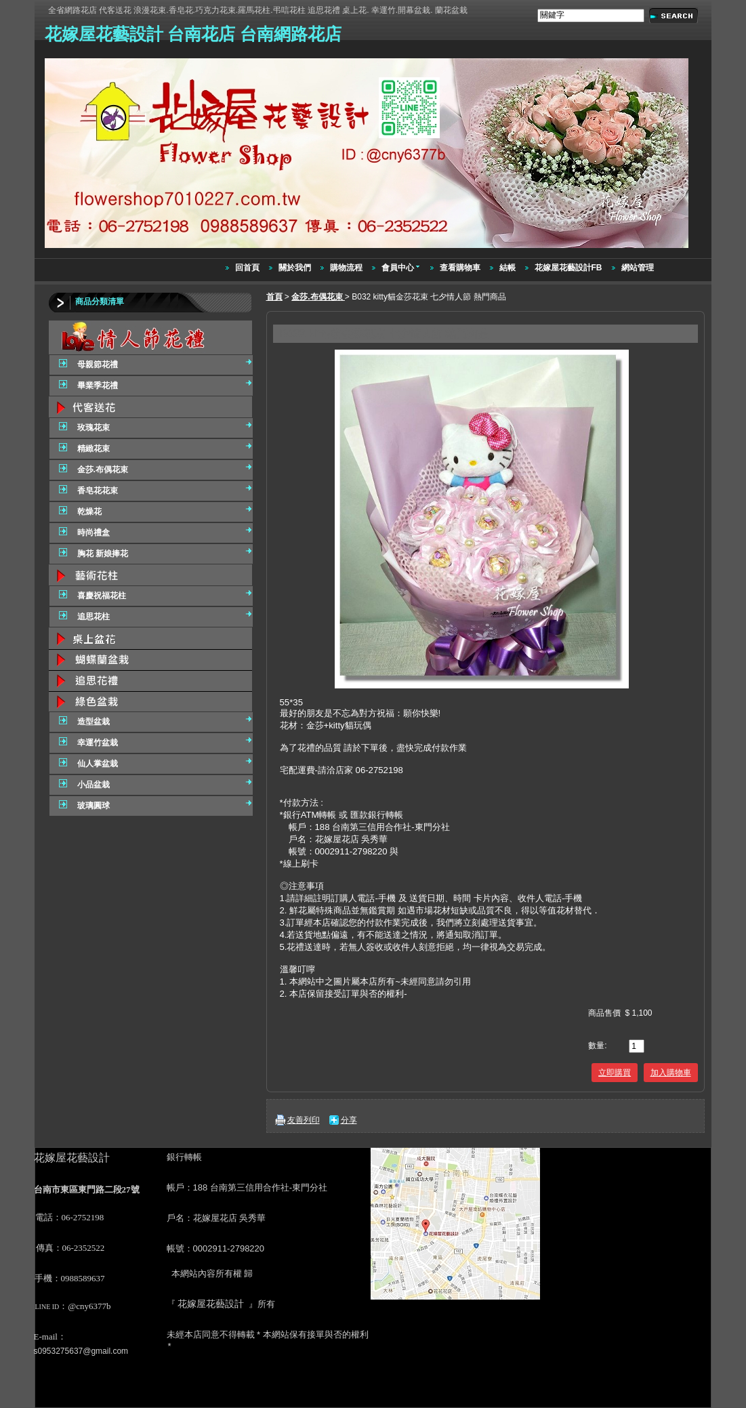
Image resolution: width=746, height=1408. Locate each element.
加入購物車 (670, 1072)
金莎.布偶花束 (318, 297)
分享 (349, 1120)
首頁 (274, 297)
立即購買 (614, 1072)
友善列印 (303, 1120)
